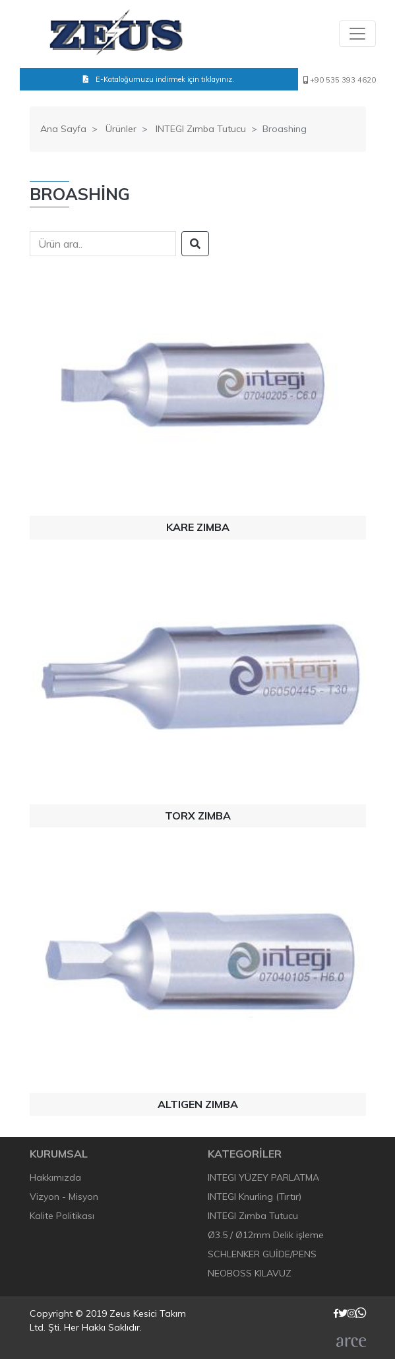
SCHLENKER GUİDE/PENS (262, 1254)
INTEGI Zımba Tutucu (201, 129)
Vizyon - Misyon (64, 1196)
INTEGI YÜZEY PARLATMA (263, 1177)
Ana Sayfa (63, 129)
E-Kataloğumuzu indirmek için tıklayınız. (158, 79)
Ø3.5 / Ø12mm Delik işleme (266, 1235)
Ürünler (121, 129)
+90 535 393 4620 (339, 80)
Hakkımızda (55, 1177)
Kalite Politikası (62, 1216)
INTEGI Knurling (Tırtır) (254, 1196)
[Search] (103, 243)
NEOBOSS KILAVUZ (249, 1273)
